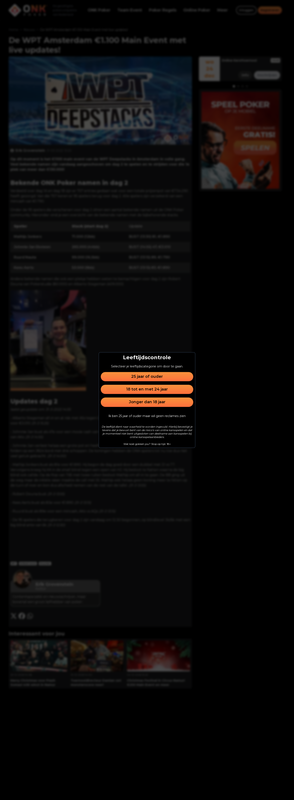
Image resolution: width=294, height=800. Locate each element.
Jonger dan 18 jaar (147, 402)
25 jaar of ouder (147, 376)
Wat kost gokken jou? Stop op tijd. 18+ (147, 444)
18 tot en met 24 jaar (147, 389)
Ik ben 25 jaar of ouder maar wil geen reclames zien (147, 416)
